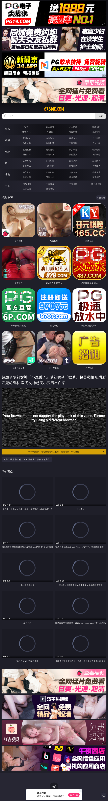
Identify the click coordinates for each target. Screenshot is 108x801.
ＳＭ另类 (96, 143)
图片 (7, 163)
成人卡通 (73, 149)
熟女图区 (73, 165)
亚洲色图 (50, 161)
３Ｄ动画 (96, 138)
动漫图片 (96, 161)
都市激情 (27, 172)
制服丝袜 (27, 154)
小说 (7, 174)
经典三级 (50, 154)
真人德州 (50, 126)
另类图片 (96, 165)
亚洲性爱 (27, 149)
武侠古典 (96, 172)
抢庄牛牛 (96, 131)
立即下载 (74, 794)
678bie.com (54, 109)
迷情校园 (27, 177)
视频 (7, 140)
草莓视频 (73, 183)
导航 (7, 185)
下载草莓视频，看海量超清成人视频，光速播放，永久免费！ (66, 451)
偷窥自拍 (27, 161)
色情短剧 (50, 188)
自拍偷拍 (50, 138)
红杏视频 (27, 188)
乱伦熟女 (73, 154)
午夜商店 (50, 183)
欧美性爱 (96, 149)
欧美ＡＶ (73, 138)
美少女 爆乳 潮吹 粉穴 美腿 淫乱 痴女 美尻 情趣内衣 (26, 459)
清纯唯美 (50, 165)
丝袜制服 (50, 143)
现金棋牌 (73, 131)
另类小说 (50, 177)
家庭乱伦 (50, 172)
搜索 (101, 116)
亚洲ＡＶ (27, 138)
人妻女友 (73, 172)
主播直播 (73, 143)
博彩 (7, 128)
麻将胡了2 (26, 131)
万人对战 (73, 126)
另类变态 (96, 154)
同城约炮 (27, 183)
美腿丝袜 (27, 165)
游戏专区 (96, 126)
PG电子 (26, 126)
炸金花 (50, 131)
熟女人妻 (27, 143)
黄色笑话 (73, 177)
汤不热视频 (96, 183)
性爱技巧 (96, 177)
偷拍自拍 (50, 149)
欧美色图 (73, 161)
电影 (7, 151)
